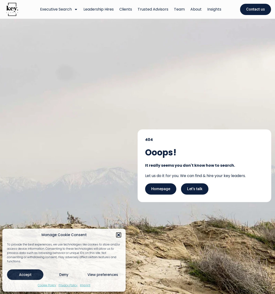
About (196, 9)
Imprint (85, 285)
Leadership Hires (98, 9)
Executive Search (59, 9)
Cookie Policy (47, 285)
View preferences (102, 274)
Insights (214, 9)
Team (179, 9)
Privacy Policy (68, 285)
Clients (125, 9)
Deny (63, 274)
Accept (25, 274)
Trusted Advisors (153, 9)
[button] (118, 235)
